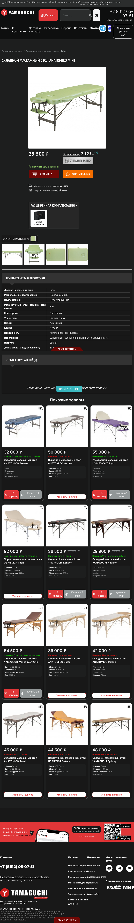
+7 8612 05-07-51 (121, 13)
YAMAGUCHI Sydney (104, 761)
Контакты (80, 28)
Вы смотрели (67, 920)
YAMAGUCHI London (60, 562)
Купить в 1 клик (78, 174)
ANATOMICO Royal (15, 761)
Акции (5, 28)
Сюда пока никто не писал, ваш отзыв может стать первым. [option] (67, 387)
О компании (19, 29)
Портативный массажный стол (67, 757)
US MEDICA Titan (14, 562)
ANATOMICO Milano (104, 661)
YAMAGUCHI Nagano (104, 562)
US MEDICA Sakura (59, 761)
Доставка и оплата (35, 29)
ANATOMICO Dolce (59, 661)
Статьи (94, 28)
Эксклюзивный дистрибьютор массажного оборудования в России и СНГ (100, 3)
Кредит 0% (92, 883)
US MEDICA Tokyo (103, 463)
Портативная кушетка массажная (24, 559)
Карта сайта (93, 894)
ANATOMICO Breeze (16, 463)
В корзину (11, 495)
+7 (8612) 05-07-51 (17, 866)
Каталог (91, 871)
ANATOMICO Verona (60, 463)
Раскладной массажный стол (110, 459)
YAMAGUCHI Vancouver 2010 (21, 661)
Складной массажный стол (20, 459)
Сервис (66, 28)
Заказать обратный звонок (120, 20)
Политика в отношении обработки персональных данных (24, 878)
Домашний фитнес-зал (123, 31)
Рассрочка (51, 28)
